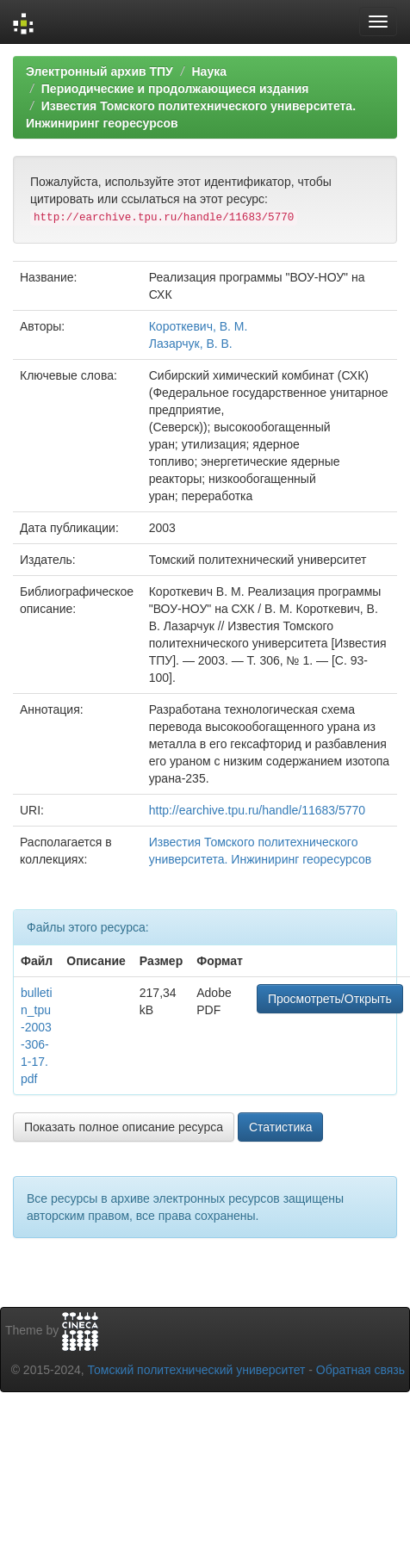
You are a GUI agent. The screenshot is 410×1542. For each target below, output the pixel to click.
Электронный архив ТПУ (99, 71)
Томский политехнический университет (197, 1370)
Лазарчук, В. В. (191, 343)
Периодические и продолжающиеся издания (175, 89)
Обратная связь (360, 1370)
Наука (208, 71)
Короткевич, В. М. (198, 326)
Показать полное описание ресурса (123, 1127)
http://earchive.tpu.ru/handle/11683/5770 (257, 810)
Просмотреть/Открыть (330, 999)
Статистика (281, 1127)
